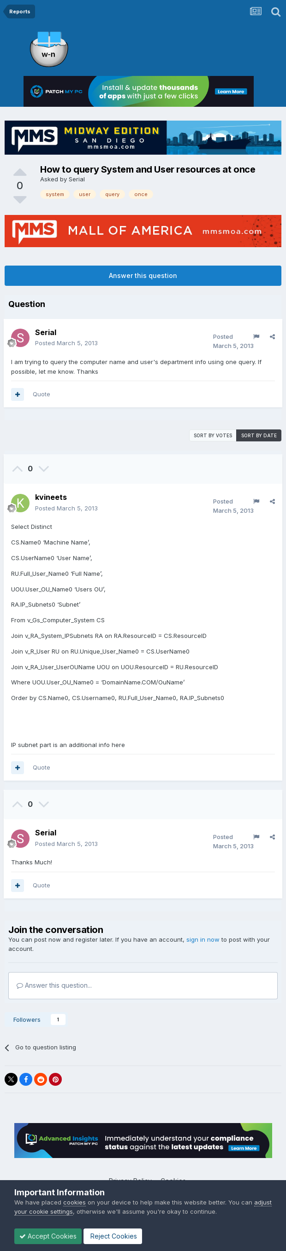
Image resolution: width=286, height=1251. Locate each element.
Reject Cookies (113, 1236)
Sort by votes (213, 435)
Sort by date (259, 435)
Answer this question (143, 275)
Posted (66, 343)
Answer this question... (54, 985)
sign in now (203, 939)
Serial (77, 179)
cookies (74, 1202)
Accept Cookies (48, 1236)
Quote (41, 394)
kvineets (51, 497)
